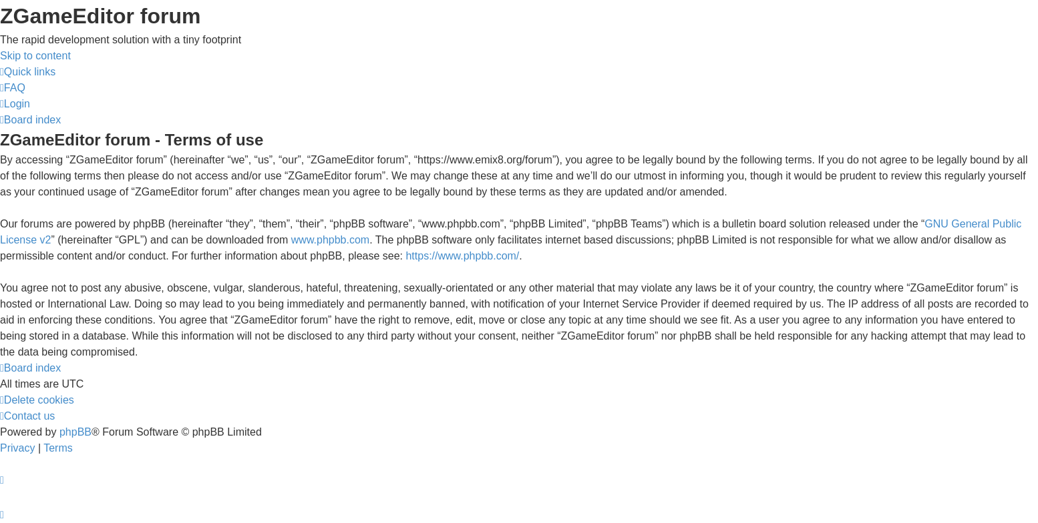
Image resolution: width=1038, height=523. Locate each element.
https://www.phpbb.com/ (462, 256)
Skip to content (35, 55)
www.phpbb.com (330, 239)
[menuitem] (12, 87)
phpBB (75, 432)
